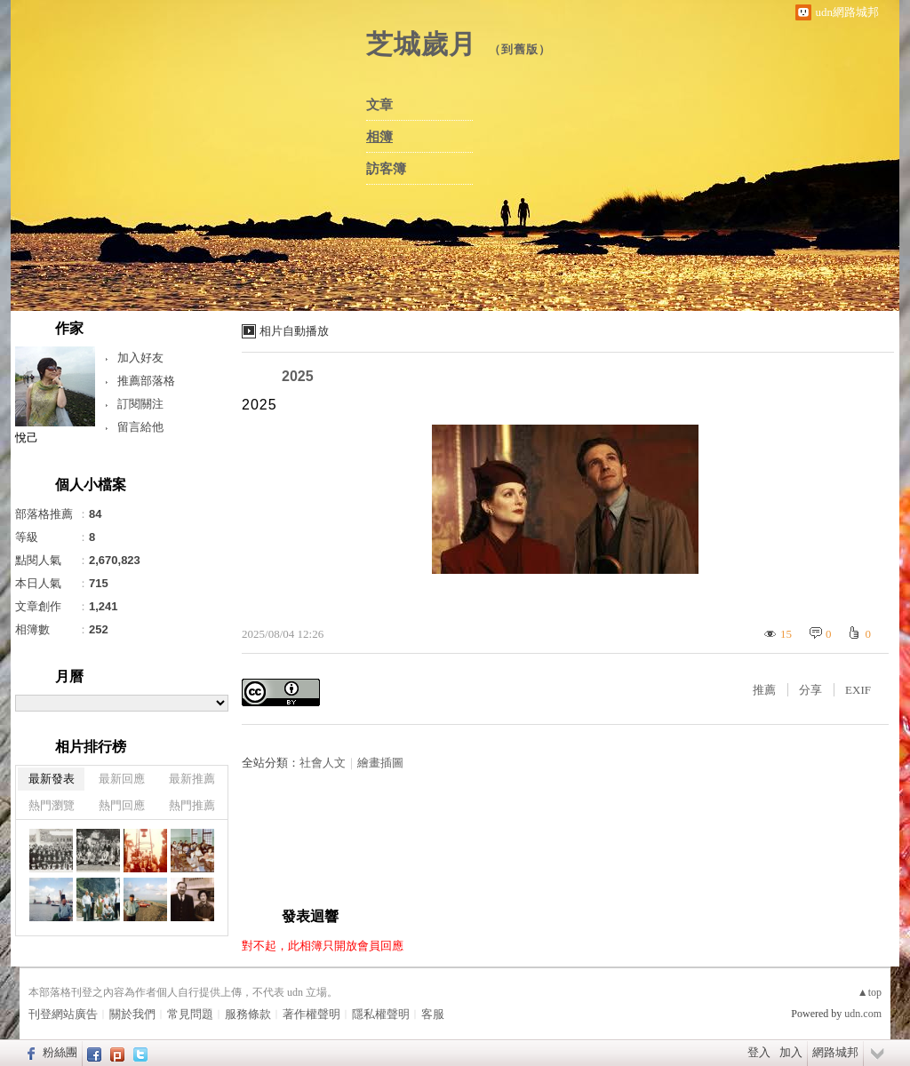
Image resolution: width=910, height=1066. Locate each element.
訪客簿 (386, 169)
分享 (810, 689)
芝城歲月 (421, 44)
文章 (379, 105)
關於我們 (132, 1014)
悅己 (26, 437)
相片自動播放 (294, 331)
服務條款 (248, 1014)
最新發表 (51, 778)
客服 (432, 1014)
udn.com (863, 1013)
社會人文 (322, 762)
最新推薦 (192, 778)
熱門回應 (122, 805)
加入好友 (140, 357)
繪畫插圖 (380, 762)
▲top (870, 992)
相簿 (379, 137)
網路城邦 (835, 1052)
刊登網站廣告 (63, 1014)
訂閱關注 (140, 403)
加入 (790, 1052)
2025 (298, 376)
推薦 (764, 689)
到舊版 (520, 49)
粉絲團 (60, 1052)
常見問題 (190, 1014)
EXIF (858, 689)
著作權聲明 (311, 1014)
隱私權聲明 (381, 1014)
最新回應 (122, 778)
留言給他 (140, 427)
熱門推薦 (192, 805)
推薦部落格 (146, 380)
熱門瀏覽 (51, 805)
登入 (758, 1052)
